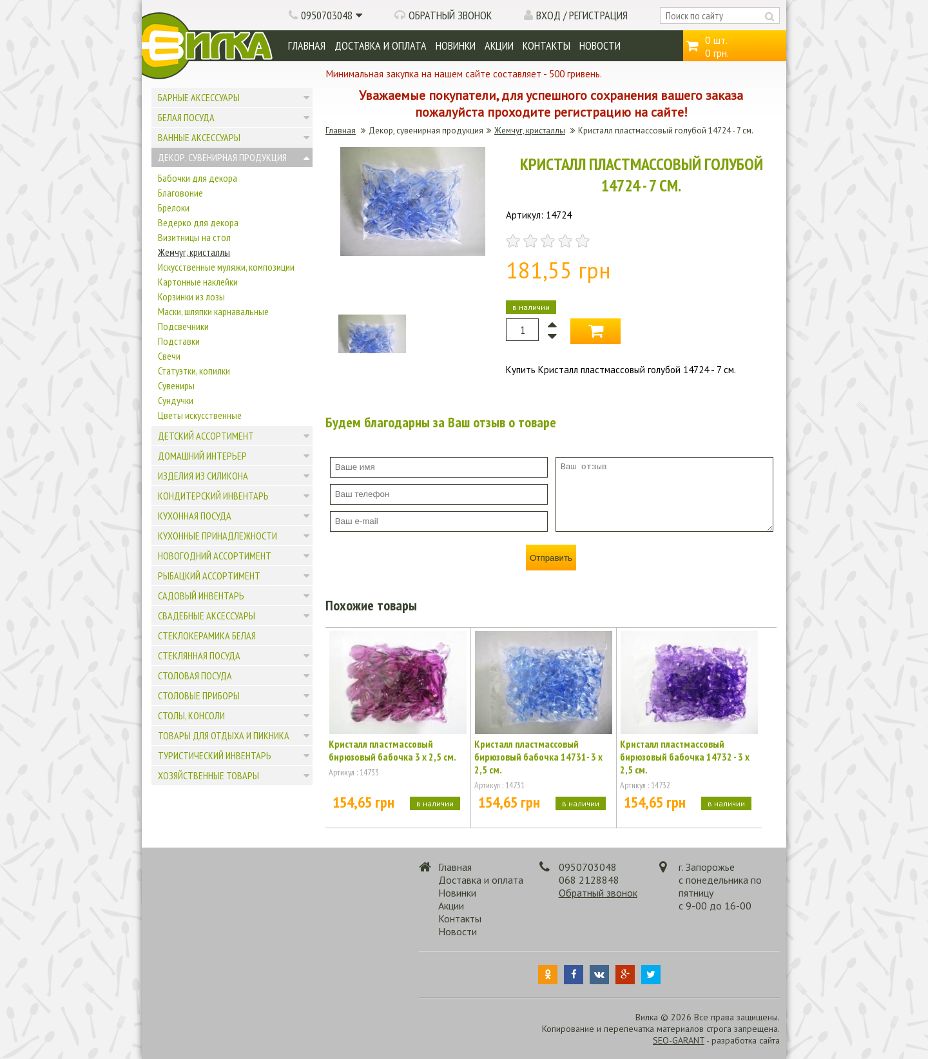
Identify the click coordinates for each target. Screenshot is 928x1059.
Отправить (551, 558)
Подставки (179, 341)
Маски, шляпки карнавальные (213, 311)
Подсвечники (183, 326)
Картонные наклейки (198, 281)
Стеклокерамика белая (207, 635)
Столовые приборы (199, 695)
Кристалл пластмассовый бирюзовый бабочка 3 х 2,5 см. (392, 750)
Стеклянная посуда (199, 655)
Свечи (169, 355)
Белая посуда (186, 117)
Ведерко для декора (198, 222)
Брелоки (173, 207)
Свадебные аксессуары (206, 615)
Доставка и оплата (380, 45)
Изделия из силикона (203, 475)
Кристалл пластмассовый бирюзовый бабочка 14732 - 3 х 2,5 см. (684, 756)
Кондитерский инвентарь (213, 495)
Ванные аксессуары (199, 137)
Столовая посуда (195, 675)
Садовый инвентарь (201, 595)
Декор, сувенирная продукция (222, 157)
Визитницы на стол (194, 237)
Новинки (456, 45)
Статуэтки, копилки (194, 370)
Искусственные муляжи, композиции (226, 266)
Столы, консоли (191, 715)
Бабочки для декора (197, 177)
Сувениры (176, 385)
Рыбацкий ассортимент (209, 575)
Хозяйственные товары (208, 775)
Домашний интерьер (202, 455)
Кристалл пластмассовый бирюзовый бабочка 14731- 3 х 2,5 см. (538, 756)
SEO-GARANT (678, 1040)
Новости (600, 45)
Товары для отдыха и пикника (223, 735)
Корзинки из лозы (191, 296)
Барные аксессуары (199, 97)
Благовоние (180, 192)
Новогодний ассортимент (214, 555)
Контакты (546, 45)
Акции (499, 45)
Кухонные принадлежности (217, 535)
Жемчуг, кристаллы (194, 252)
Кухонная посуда (194, 515)
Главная (306, 45)
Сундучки (175, 400)
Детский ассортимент (206, 435)
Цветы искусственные (200, 415)
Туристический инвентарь (214, 755)
